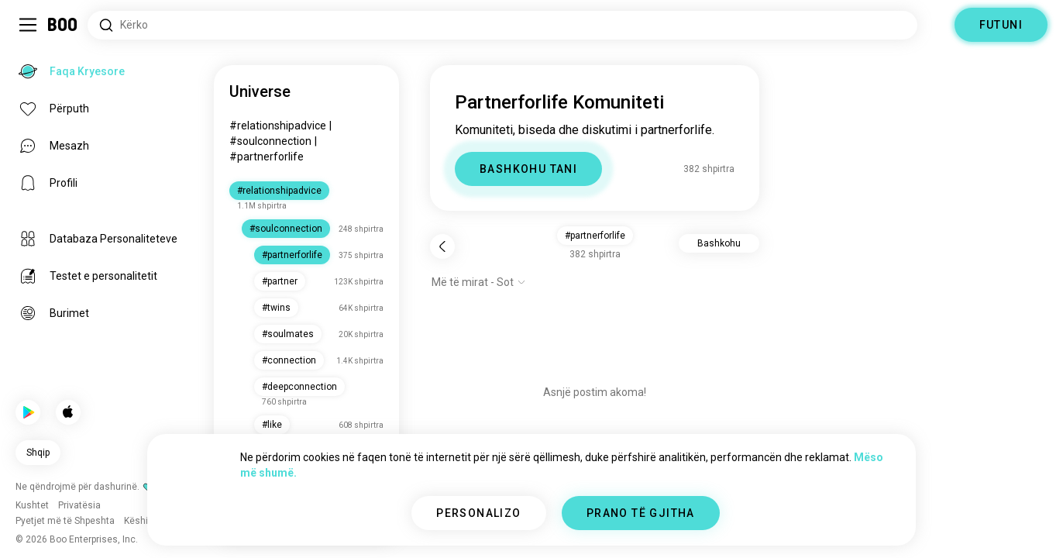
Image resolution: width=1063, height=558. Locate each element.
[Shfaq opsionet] (479, 282)
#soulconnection (270, 141)
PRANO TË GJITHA (641, 513)
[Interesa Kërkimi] (502, 25)
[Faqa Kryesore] (63, 24)
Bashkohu (719, 243)
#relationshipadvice (277, 125)
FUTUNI (1001, 25)
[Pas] (442, 246)
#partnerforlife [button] (595, 235)
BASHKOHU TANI (528, 169)
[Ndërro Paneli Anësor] (28, 25)
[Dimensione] (936, 25)
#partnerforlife (266, 156)
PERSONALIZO (478, 513)
